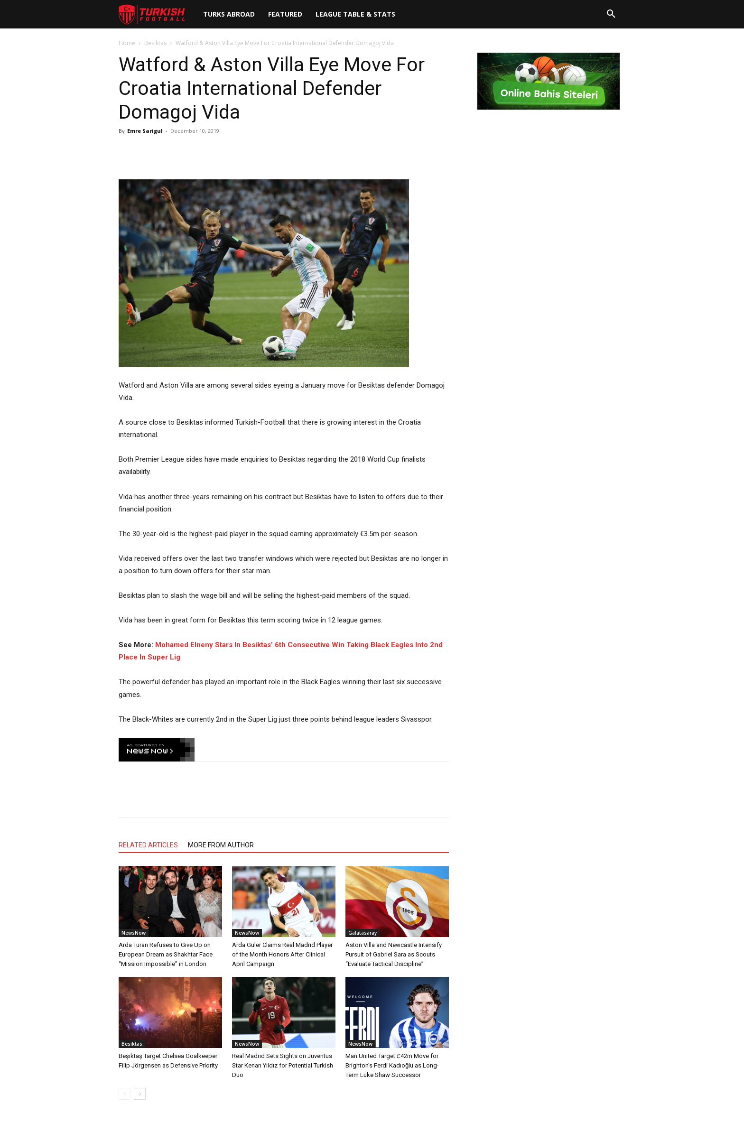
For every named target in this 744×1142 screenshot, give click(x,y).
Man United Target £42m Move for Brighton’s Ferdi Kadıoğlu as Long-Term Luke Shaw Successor (392, 1065)
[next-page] (140, 1094)
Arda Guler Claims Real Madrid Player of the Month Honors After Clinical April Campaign (282, 954)
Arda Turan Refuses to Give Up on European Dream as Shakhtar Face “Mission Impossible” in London (166, 954)
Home (127, 43)
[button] (611, 14)
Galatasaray (362, 932)
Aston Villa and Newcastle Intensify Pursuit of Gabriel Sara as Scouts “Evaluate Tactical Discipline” (393, 954)
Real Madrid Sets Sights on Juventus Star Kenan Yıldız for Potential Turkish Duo (282, 1065)
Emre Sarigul (145, 130)
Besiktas (155, 43)
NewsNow (133, 932)
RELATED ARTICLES (148, 845)
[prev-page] (124, 1094)
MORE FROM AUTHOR (221, 845)
